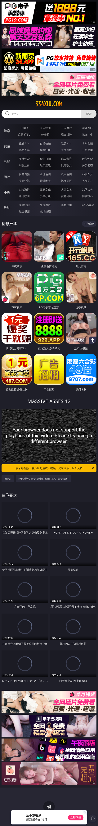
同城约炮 (24, 205)
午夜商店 (45, 205)
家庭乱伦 (45, 189)
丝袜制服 (45, 150)
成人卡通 (66, 159)
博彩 (7, 131)
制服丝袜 (24, 165)
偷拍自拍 (45, 159)
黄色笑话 (66, 196)
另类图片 (87, 180)
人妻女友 (66, 189)
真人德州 (45, 128)
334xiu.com (49, 104)
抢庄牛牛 (87, 134)
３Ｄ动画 (87, 143)
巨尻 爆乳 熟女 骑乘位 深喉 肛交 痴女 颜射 (43, 478)
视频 (7, 146)
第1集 (7, 478)
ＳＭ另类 (87, 150)
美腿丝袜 (24, 180)
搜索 (88, 114)
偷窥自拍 (24, 174)
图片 (7, 177)
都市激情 (24, 189)
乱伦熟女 (66, 165)
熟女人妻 (24, 150)
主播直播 (66, 150)
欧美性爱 (87, 159)
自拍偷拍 (45, 143)
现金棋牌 (66, 134)
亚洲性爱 (24, 159)
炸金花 (45, 134)
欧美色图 (66, 174)
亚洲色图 (45, 174)
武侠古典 (87, 189)
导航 (7, 208)
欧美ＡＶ (66, 143)
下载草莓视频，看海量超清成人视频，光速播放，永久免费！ (54, 468)
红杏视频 (24, 211)
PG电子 (24, 128)
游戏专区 (87, 128)
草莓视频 (66, 205)
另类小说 (45, 196)
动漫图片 (87, 174)
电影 (7, 161)
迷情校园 (24, 196)
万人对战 (66, 128)
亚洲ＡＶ (24, 143)
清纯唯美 (45, 180)
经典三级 (45, 165)
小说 (7, 192)
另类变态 (87, 165)
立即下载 (75, 817)
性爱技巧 (87, 196)
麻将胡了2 (24, 134)
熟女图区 (66, 180)
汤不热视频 (87, 205)
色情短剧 (45, 211)
